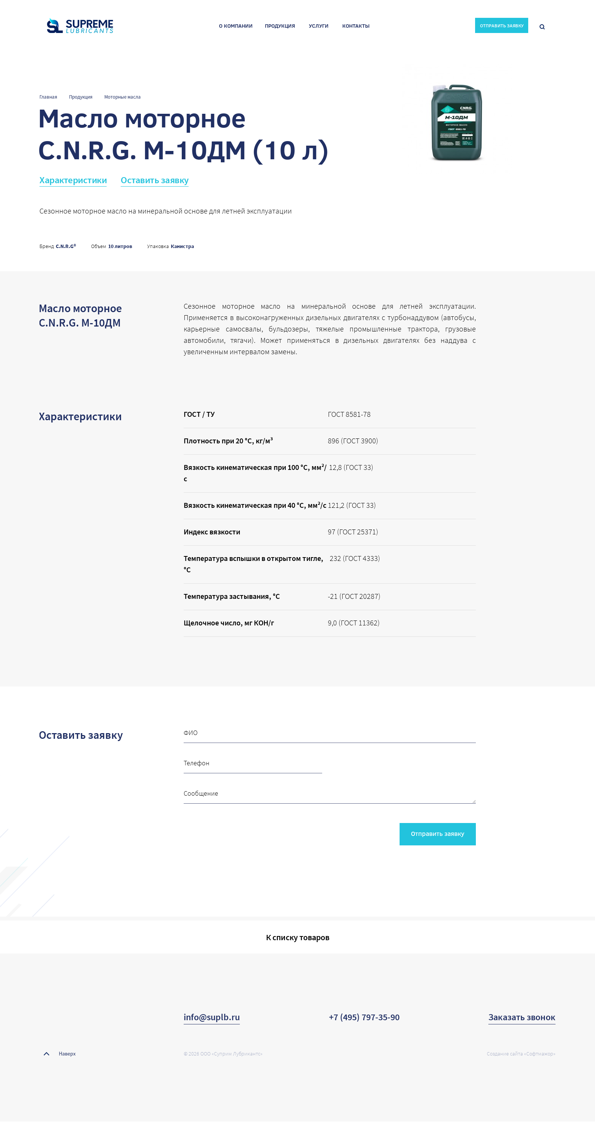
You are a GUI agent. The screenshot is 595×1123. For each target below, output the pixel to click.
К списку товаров (297, 938)
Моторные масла (122, 97)
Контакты (356, 26)
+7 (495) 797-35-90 (364, 1018)
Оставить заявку (155, 180)
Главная (48, 97)
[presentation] (241, 832)
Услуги (319, 26)
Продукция (280, 26)
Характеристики (73, 180)
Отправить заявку (436, 834)
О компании (236, 26)
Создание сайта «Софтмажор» (521, 1055)
